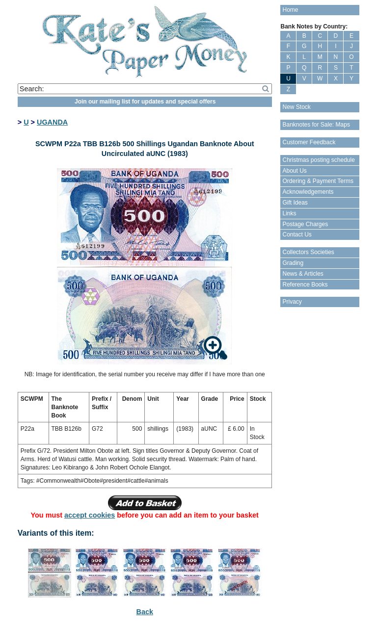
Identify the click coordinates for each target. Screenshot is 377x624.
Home (290, 9)
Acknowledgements (307, 191)
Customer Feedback (308, 142)
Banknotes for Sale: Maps (316, 124)
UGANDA (52, 122)
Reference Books (304, 284)
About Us (294, 170)
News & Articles (302, 273)
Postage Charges (305, 224)
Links (289, 213)
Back (144, 612)
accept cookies (89, 515)
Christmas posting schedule (318, 159)
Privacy (291, 301)
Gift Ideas (294, 202)
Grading (292, 263)
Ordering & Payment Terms (317, 181)
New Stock (296, 107)
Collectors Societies (308, 252)
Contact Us (296, 234)
